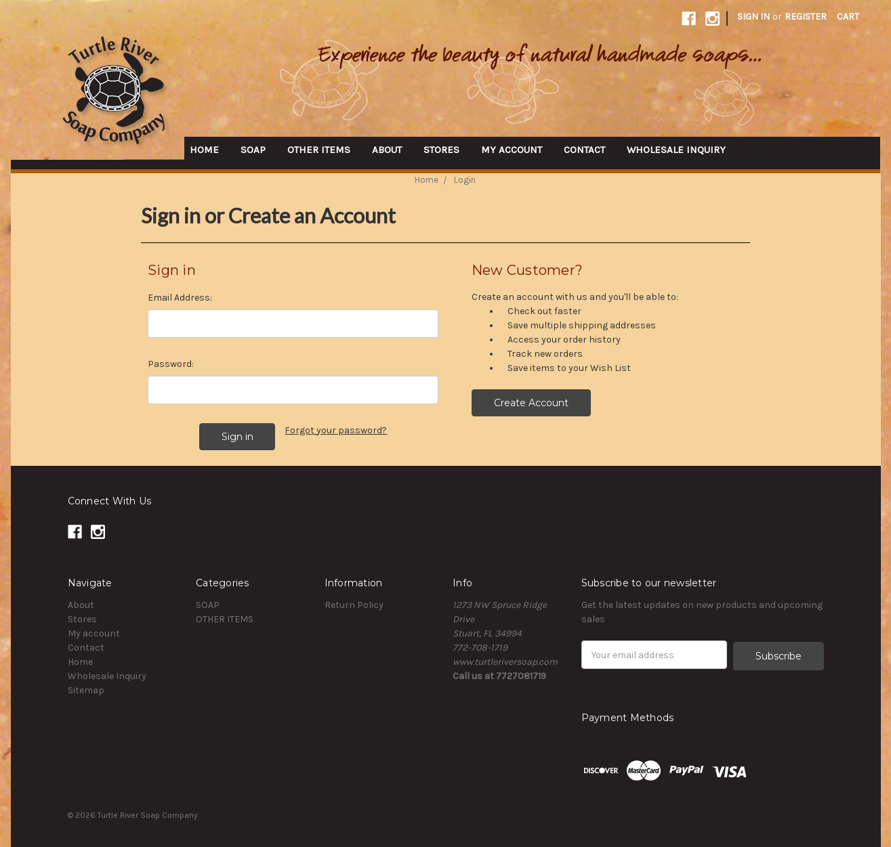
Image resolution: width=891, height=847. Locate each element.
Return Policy (354, 603)
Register (806, 16)
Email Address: (180, 297)
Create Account (531, 403)
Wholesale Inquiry (676, 150)
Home (204, 150)
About (387, 150)
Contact (584, 150)
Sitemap (86, 689)
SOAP (253, 150)
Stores (441, 150)
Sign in (753, 16)
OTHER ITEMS (318, 150)
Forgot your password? (336, 430)
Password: (171, 364)
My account (511, 150)
